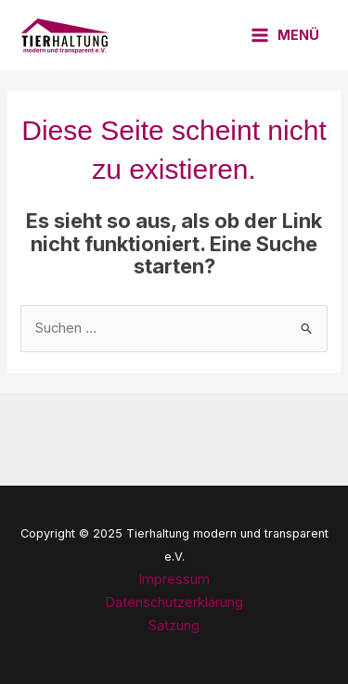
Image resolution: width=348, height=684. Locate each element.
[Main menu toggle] (284, 35)
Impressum (174, 579)
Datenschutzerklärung (174, 602)
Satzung (174, 625)
